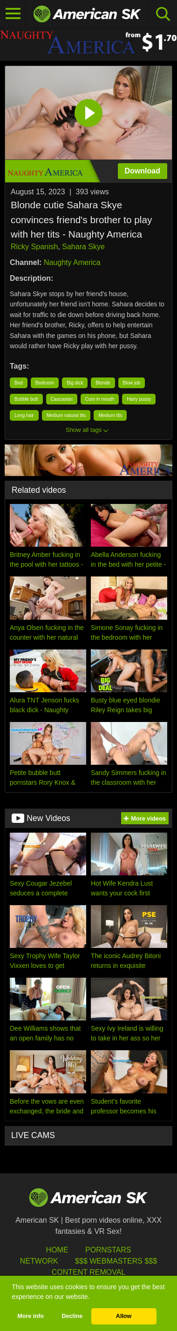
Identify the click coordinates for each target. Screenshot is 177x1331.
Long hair (24, 415)
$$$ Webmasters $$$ (116, 1261)
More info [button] (30, 1316)
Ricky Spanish (34, 247)
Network (39, 1261)
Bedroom (44, 382)
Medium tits (110, 415)
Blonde (102, 382)
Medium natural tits (66, 415)
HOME (57, 1250)
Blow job (132, 382)
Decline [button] (71, 1316)
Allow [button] (124, 1316)
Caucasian (62, 399)
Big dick (75, 382)
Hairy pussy (139, 399)
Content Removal (89, 1272)
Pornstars (108, 1250)
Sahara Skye (83, 247)
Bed (18, 382)
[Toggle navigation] (13, 14)
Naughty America (72, 262)
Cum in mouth (99, 399)
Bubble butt (26, 399)
